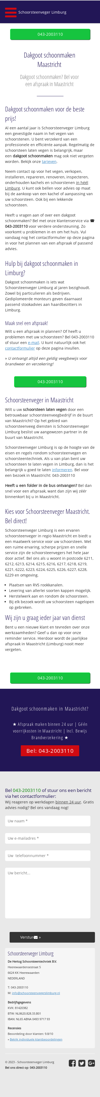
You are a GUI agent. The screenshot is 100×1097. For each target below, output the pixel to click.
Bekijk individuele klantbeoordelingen (36, 1039)
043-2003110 (50, 34)
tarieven (49, 161)
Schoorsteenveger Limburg (42, 12)
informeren (62, 469)
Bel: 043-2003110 (50, 750)
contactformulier (20, 348)
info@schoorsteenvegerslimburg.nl (36, 993)
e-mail (33, 342)
